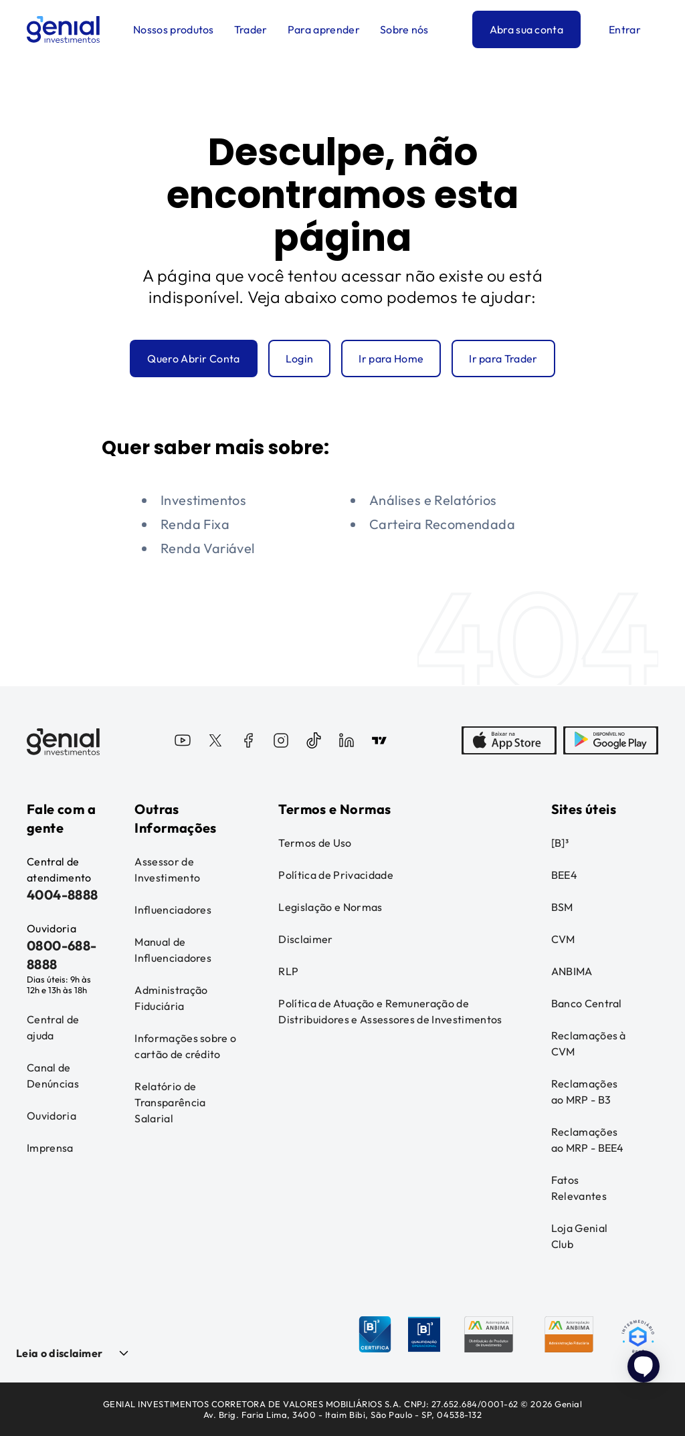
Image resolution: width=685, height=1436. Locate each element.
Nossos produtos (173, 29)
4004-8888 (62, 894)
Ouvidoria (51, 1115)
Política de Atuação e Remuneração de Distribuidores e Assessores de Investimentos (390, 1011)
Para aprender (324, 29)
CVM (563, 939)
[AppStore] (509, 741)
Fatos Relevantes (579, 1188)
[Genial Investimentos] (63, 29)
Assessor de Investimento (167, 869)
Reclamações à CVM (588, 1043)
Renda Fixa (195, 524)
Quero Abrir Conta (193, 358)
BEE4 (564, 875)
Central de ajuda (53, 1027)
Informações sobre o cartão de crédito (185, 1046)
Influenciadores (172, 909)
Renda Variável (208, 548)
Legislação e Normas (330, 907)
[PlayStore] (610, 741)
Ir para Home (391, 358)
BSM (562, 907)
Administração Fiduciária (170, 998)
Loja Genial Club (579, 1236)
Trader (251, 29)
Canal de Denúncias (53, 1075)
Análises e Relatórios (432, 500)
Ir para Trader (503, 358)
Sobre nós (404, 29)
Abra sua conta (526, 29)
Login (300, 358)
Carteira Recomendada (442, 524)
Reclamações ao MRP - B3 (584, 1091)
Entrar (625, 29)
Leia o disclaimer (59, 1353)
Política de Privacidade (335, 875)
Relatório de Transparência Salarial (169, 1102)
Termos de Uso (314, 842)
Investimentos (203, 500)
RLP (288, 971)
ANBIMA (572, 971)
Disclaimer (305, 939)
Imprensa (50, 1147)
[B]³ (560, 842)
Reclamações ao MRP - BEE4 (587, 1139)
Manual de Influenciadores (172, 949)
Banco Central (586, 1003)
